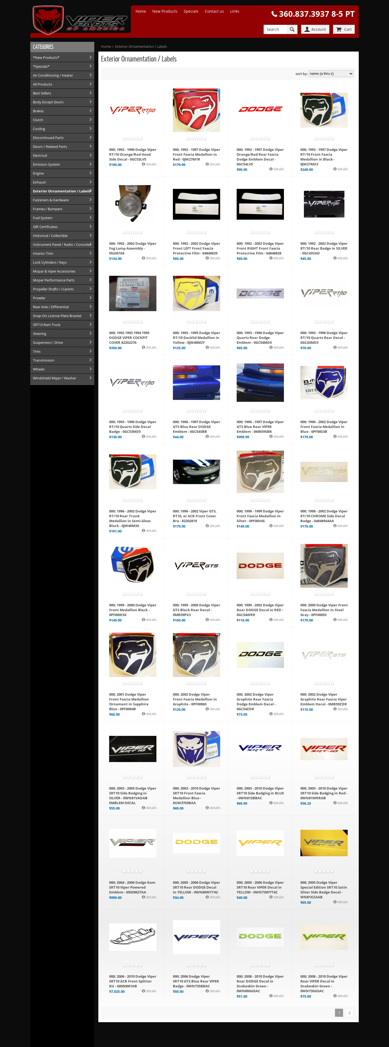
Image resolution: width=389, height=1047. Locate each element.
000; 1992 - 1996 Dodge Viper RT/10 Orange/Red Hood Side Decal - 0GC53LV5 (132, 154)
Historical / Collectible (50, 235)
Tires (37, 351)
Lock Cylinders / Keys (50, 262)
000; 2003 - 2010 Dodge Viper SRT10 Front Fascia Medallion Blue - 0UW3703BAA (196, 795)
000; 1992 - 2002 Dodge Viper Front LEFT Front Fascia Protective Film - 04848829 (196, 248)
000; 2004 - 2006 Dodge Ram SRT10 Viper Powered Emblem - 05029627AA (132, 887)
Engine (38, 173)
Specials (191, 11)
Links (234, 11)
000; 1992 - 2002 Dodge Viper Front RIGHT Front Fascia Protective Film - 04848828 (260, 248)
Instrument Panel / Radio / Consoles (62, 244)
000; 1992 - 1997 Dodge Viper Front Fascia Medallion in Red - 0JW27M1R (196, 154)
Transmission (43, 360)
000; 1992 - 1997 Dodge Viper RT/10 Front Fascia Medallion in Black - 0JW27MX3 (324, 156)
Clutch (38, 119)
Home (141, 11)
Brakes (38, 110)
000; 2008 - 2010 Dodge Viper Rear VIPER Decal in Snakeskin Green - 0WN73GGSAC (324, 983)
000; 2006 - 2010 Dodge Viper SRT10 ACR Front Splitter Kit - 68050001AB (132, 981)
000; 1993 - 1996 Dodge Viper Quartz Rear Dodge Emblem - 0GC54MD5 (260, 337)
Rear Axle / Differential (51, 306)
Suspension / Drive (48, 342)
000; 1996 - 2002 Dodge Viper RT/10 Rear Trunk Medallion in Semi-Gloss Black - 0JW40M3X (132, 518)
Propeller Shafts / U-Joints (53, 289)
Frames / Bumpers (47, 208)
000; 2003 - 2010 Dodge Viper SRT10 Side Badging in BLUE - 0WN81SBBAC (260, 793)
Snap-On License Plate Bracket (57, 315)
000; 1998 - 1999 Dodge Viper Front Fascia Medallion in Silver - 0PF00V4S (260, 516)
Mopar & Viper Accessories (54, 271)
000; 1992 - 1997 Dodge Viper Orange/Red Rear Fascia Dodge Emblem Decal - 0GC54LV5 (260, 156)
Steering (39, 333)
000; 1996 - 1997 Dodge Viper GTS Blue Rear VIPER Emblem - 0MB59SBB (260, 426)
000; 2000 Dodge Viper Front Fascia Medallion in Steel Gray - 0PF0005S (324, 610)
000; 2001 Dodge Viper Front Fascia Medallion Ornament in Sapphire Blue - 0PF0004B (129, 701)
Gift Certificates (45, 226)
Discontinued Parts (48, 137)
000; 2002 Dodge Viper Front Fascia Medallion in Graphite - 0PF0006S (195, 699)
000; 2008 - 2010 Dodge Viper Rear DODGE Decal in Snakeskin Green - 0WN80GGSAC (260, 983)
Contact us (214, 11)
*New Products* (46, 57)
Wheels (39, 369)
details (150, 164)
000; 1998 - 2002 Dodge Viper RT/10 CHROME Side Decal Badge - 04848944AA (324, 516)
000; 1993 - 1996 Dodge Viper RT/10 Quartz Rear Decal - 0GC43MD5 (324, 337)
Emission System (46, 164)
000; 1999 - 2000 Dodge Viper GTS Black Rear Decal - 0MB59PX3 (196, 610)
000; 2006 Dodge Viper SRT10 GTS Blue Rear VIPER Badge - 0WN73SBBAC (196, 981)
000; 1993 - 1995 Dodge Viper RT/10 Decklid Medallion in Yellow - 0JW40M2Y (196, 337)
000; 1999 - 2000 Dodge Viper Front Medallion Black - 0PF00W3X (132, 610)
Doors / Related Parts (50, 146)
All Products (42, 84)
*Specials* (41, 66)
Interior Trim (43, 253)
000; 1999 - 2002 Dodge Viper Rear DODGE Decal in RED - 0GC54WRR (260, 610)
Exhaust (39, 182)
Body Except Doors (48, 102)
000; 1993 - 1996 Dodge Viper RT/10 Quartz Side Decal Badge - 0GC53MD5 (132, 426)
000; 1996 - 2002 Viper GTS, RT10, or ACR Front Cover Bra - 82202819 (195, 516)
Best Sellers (42, 93)
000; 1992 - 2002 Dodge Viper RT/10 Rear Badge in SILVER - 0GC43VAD (324, 248)
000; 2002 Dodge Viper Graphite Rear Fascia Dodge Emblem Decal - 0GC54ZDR (256, 701)
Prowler (39, 297)
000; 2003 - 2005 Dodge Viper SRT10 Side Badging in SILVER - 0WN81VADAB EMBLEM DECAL (132, 795)
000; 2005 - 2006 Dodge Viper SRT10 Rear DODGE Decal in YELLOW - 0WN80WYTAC (196, 887)
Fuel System (42, 217)
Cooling (39, 128)
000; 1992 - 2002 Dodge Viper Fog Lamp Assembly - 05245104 (132, 248)
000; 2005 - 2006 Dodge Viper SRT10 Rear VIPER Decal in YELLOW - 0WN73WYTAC (260, 887)
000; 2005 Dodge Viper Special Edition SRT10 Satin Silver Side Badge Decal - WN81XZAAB (323, 889)
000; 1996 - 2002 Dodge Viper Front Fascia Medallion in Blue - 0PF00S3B (324, 426)
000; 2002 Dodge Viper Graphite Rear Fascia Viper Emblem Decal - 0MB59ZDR (323, 699)
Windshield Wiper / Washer (54, 378)
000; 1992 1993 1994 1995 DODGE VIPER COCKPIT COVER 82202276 (129, 337)
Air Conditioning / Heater (53, 75)
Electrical (40, 155)
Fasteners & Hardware (51, 200)
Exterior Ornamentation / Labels (61, 191)
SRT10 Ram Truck (47, 324)
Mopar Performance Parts (54, 280)
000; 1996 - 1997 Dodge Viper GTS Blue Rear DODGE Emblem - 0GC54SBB (196, 426)
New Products (164, 11)
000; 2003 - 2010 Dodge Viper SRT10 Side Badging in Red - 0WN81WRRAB (324, 793)
